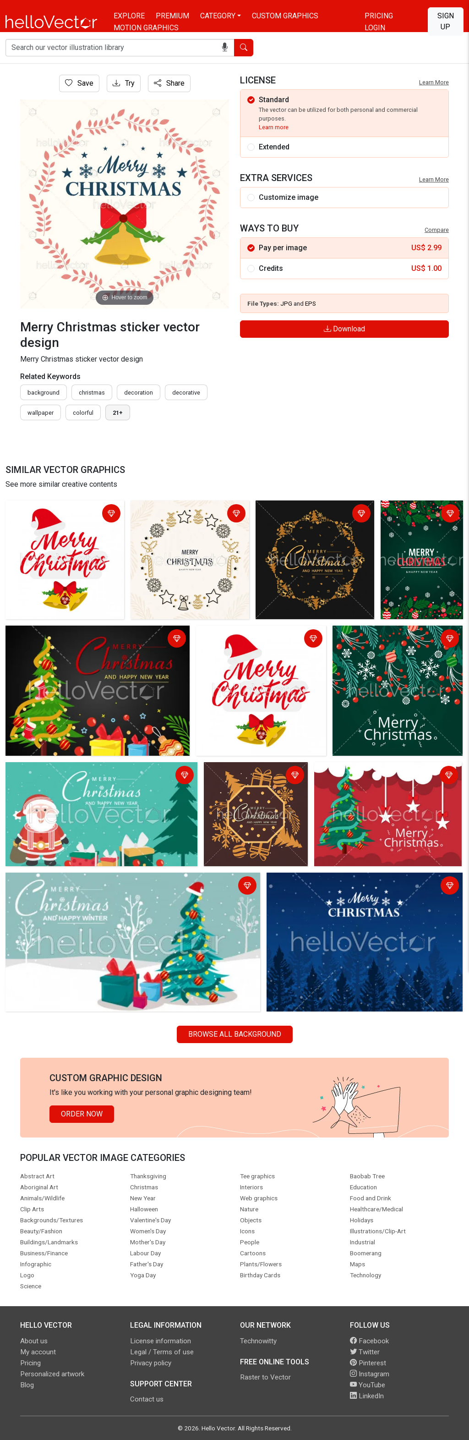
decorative (186, 392)
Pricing (379, 15)
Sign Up (445, 21)
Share (169, 83)
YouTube (367, 1385)
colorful (83, 412)
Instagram (369, 1374)
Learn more (274, 127)
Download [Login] (344, 328)
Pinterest (368, 1363)
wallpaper (40, 412)
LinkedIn (367, 1396)
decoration (138, 392)
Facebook (369, 1341)
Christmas (92, 392)
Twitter (365, 1352)
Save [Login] (79, 83)
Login (375, 27)
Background (43, 392)
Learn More (434, 82)
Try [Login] (124, 83)
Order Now (82, 1114)
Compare (437, 229)
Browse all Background (234, 1034)
